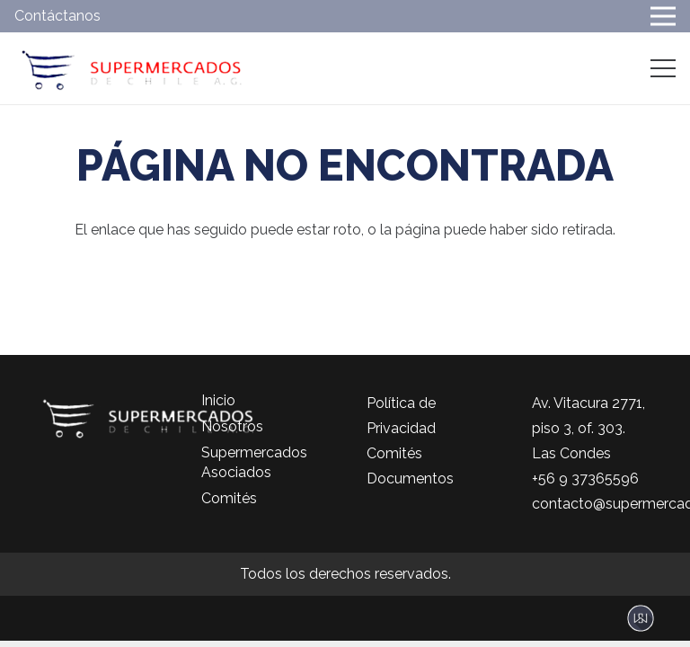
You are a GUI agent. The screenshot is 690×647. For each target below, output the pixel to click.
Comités (229, 498)
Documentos (410, 478)
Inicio (218, 400)
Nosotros (232, 426)
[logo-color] (131, 68)
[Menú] (663, 68)
